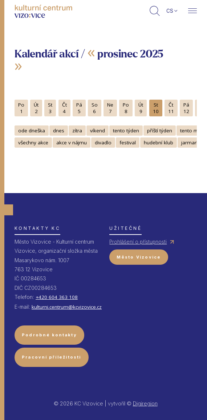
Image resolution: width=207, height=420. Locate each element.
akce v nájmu (71, 142)
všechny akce (33, 142)
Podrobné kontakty (49, 334)
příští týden (159, 130)
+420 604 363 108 (57, 297)
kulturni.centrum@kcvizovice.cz (67, 307)
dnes (58, 130)
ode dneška (31, 130)
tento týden (126, 130)
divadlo (103, 142)
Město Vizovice (139, 257)
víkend (97, 130)
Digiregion (145, 403)
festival (127, 142)
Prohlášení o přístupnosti (138, 242)
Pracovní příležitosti (51, 357)
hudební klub (158, 142)
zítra (77, 130)
